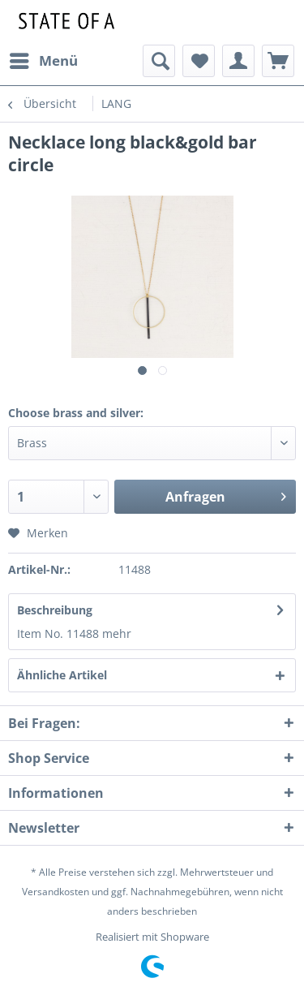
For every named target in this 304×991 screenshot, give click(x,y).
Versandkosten (55, 891)
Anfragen (225, 495)
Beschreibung (54, 610)
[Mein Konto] (238, 61)
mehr (116, 633)
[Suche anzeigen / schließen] (159, 61)
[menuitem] (43, 61)
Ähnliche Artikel (62, 675)
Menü (44, 59)
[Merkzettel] (198, 61)
